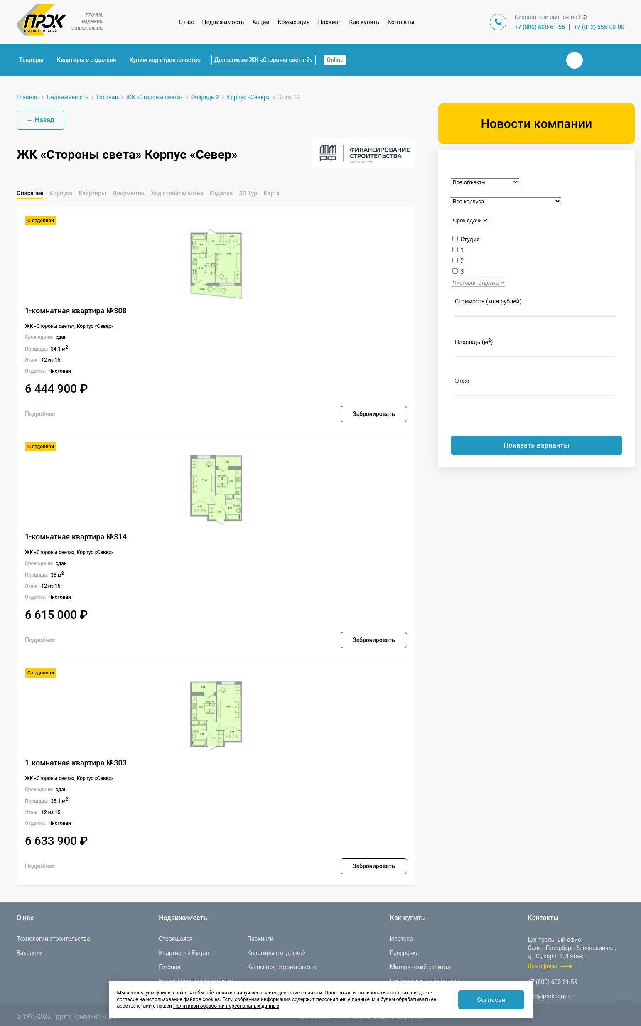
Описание (30, 193)
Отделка (221, 193)
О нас (186, 22)
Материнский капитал (420, 967)
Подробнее (40, 414)
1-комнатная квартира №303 (76, 762)
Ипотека (401, 938)
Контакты (401, 22)
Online (335, 60)
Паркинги (260, 938)
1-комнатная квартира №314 (76, 536)
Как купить (364, 22)
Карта (272, 193)
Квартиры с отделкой (86, 60)
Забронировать (374, 414)
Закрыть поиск (548, 60)
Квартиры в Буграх (184, 953)
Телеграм (594, 60)
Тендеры (31, 60)
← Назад (40, 120)
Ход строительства (177, 193)
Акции (260, 22)
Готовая (169, 967)
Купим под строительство (165, 60)
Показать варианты (536, 445)
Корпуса (60, 193)
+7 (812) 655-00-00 (599, 27)
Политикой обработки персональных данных (226, 1006)
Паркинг (329, 22)
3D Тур (248, 193)
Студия (469, 239)
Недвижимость (223, 22)
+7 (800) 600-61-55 (540, 27)
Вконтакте (574, 60)
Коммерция (294, 22)
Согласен (490, 1000)
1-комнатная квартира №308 (76, 310)
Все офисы (542, 966)
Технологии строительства (53, 938)
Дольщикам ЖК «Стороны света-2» (263, 60)
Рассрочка (404, 953)
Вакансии (30, 953)
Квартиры (92, 193)
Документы (129, 193)
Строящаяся (175, 938)
